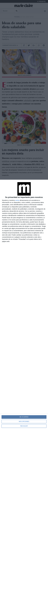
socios (17, 200)
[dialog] (24, 389)
